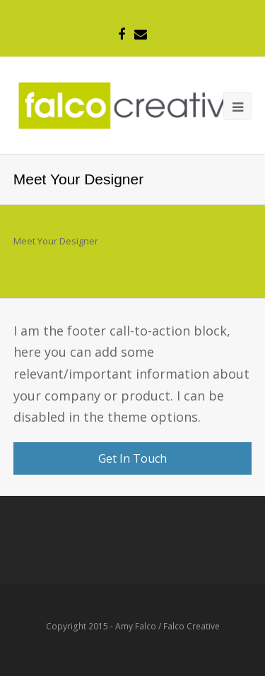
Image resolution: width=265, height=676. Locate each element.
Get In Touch (132, 458)
